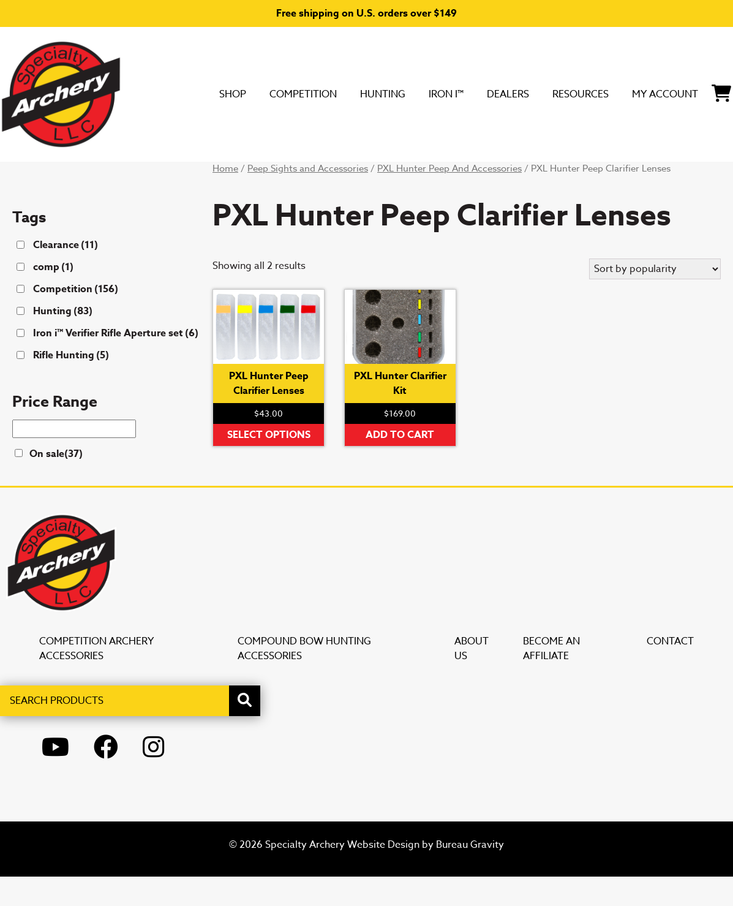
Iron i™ (298, 175)
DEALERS (372, 175)
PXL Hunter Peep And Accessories (449, 198)
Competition (126, 175)
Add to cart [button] (400, 464)
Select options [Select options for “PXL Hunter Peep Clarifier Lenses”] (268, 464)
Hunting (223, 175)
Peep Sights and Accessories (307, 198)
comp (53, 296)
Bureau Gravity (470, 874)
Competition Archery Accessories (96, 678)
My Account (565, 175)
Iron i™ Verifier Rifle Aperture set (115, 362)
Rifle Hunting (71, 384)
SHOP (41, 175)
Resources (461, 175)
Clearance (65, 274)
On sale (56, 483)
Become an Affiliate (551, 678)
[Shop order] (655, 298)
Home (225, 198)
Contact (670, 670)
